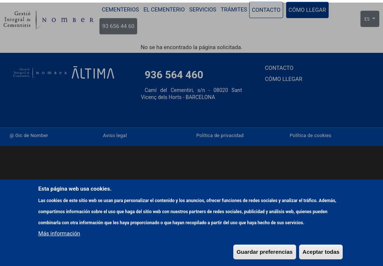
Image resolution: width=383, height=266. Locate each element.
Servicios (202, 9)
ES (368, 19)
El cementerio (164, 9)
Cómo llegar (307, 10)
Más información (59, 256)
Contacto (266, 10)
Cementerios (120, 9)
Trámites (234, 9)
